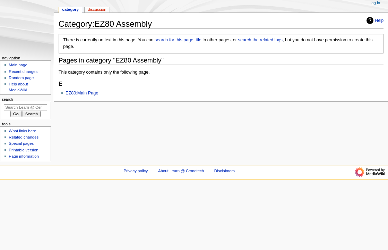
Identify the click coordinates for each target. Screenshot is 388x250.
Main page (18, 65)
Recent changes (23, 71)
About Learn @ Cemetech (181, 171)
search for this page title (178, 40)
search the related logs (260, 40)
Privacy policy (135, 171)
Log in (375, 3)
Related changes (23, 137)
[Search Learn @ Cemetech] (25, 107)
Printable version (23, 150)
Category (70, 9)
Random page (21, 78)
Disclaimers (224, 171)
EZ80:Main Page (82, 93)
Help (374, 20)
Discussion (97, 9)
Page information (24, 156)
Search (7, 99)
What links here (22, 131)
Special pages (21, 143)
